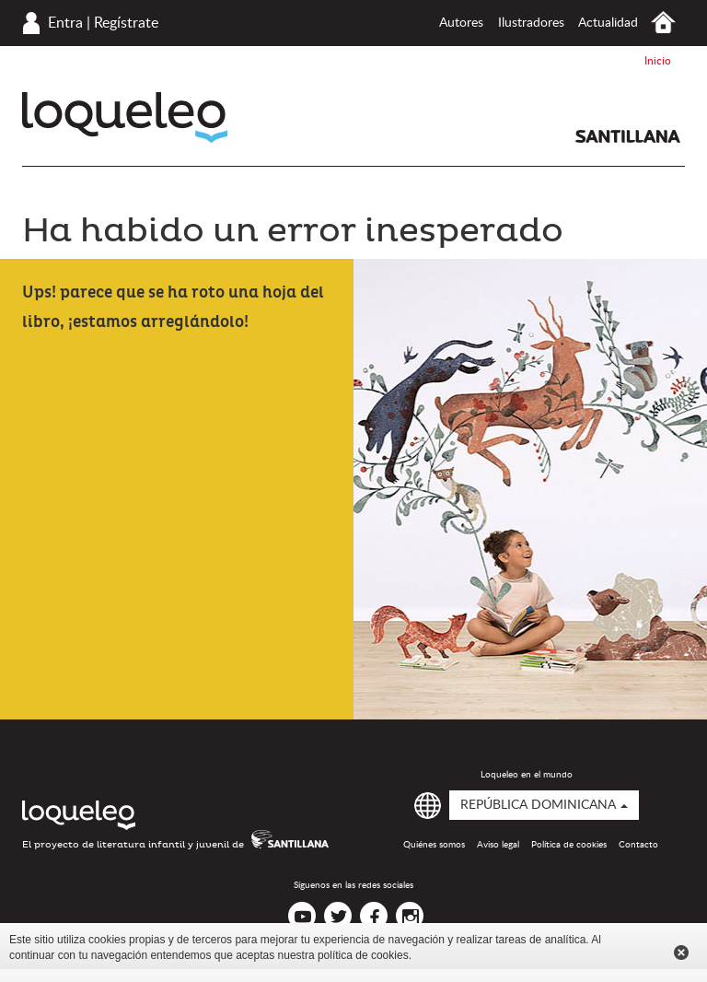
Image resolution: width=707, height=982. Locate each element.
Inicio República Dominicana (663, 22)
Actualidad (608, 23)
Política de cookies (569, 844)
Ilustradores (531, 23)
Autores (461, 23)
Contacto (638, 844)
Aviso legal (498, 844)
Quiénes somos (434, 844)
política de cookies (363, 955)
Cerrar (681, 952)
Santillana (627, 136)
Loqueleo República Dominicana (124, 117)
